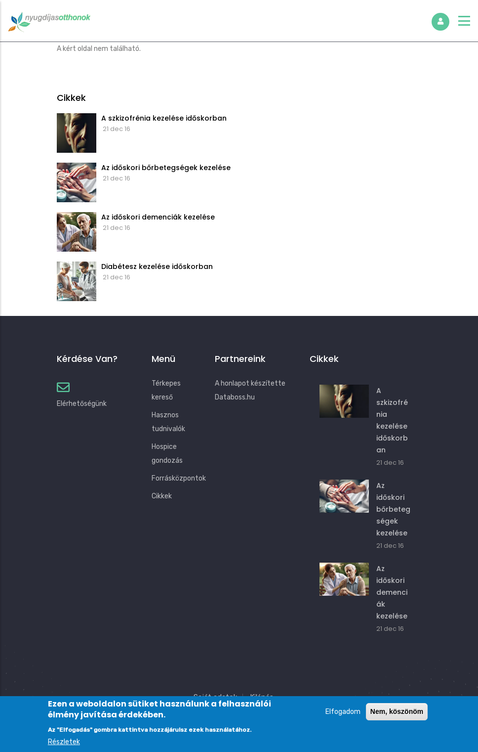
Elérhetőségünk (82, 403)
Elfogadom (342, 717)
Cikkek (162, 496)
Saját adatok (215, 697)
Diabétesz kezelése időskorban (157, 266)
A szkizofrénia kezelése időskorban (164, 118)
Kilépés (262, 697)
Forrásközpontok (179, 478)
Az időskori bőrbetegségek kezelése (166, 168)
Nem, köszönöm (396, 717)
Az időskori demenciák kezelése (158, 217)
